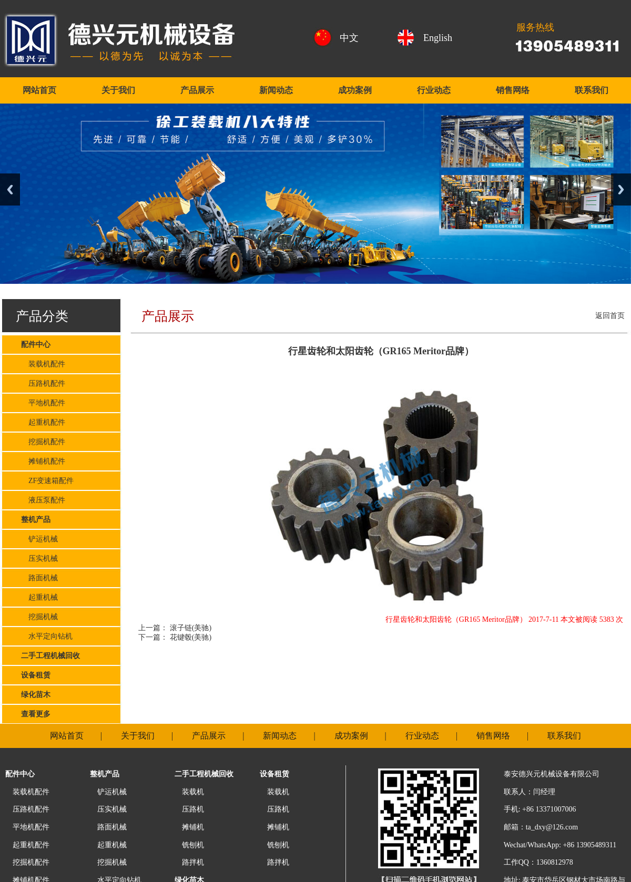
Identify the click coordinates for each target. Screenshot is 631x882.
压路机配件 (43, 383)
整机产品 (35, 520)
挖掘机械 (39, 617)
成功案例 (355, 90)
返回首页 (610, 316)
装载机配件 (43, 364)
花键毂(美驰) (189, 637)
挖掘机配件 (43, 442)
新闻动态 (276, 90)
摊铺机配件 (43, 461)
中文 (349, 38)
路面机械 (39, 578)
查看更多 (35, 714)
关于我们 (118, 90)
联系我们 (591, 90)
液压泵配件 (43, 500)
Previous (10, 189)
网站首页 (39, 90)
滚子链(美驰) (189, 628)
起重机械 (39, 597)
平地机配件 (43, 403)
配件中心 (35, 344)
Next (621, 189)
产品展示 (197, 90)
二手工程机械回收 (50, 656)
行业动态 (434, 90)
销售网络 (513, 90)
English (437, 38)
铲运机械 (39, 539)
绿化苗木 (35, 695)
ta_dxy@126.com (552, 827)
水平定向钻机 (47, 636)
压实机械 (39, 558)
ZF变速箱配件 (47, 481)
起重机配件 (43, 422)
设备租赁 (35, 675)
